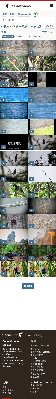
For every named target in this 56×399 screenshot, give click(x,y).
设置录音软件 (36, 367)
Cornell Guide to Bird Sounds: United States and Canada (12, 351)
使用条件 (34, 392)
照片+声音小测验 (38, 361)
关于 (5, 383)
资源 (33, 341)
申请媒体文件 (36, 355)
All (35, 14)
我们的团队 (7, 390)
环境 (12, 14)
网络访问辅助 (36, 385)
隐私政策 (34, 389)
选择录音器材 (36, 370)
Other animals (24, 14)
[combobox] (30, 20)
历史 (4, 387)
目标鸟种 (34, 358)
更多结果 (28, 286)
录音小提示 (35, 349)
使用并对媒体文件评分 (40, 352)
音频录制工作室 (37, 374)
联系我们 (6, 393)
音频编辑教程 (36, 364)
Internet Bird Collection (12, 360)
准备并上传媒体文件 (39, 346)
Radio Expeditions (10, 357)
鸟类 (5, 14)
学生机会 (34, 377)
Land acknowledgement (41, 382)
